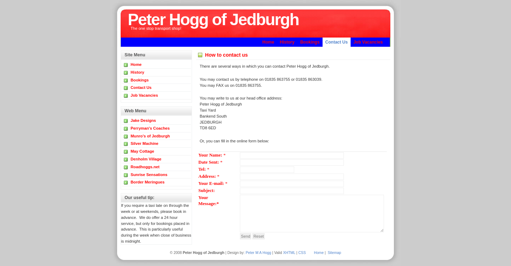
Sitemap (334, 253)
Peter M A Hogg (258, 253)
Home (319, 253)
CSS (302, 253)
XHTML (289, 253)
